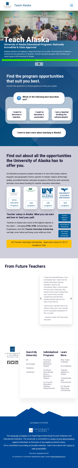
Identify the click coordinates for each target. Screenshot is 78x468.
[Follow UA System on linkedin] (16, 368)
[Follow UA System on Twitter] (12, 368)
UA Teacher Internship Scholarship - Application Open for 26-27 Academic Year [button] (39, 249)
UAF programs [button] (48, 209)
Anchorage (30, 369)
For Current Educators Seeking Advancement (49, 390)
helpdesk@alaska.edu (58, 457)
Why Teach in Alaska (65, 366)
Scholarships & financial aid (64, 231)
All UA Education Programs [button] (14, 208)
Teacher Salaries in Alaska (65, 377)
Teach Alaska (22, 5)
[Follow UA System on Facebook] (8, 368)
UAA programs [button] (31, 209)
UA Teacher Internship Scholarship (64, 239)
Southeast (30, 377)
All (27, 365)
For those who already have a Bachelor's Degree (48, 379)
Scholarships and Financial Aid (66, 385)
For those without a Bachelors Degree (47, 368)
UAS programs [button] (65, 209)
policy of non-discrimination (63, 439)
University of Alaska (18, 436)
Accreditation (66, 371)
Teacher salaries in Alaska (64, 223)
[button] (71, 6)
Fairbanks (30, 373)
